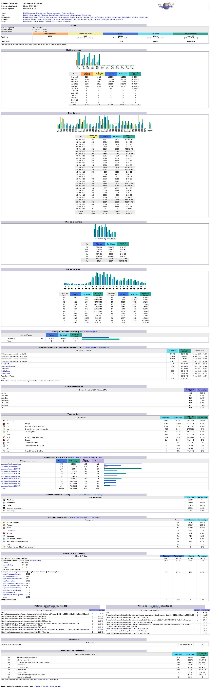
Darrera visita (86, 15)
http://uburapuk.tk (9, 592)
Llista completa (35, 15)
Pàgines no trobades (64, 21)
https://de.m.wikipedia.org (12, 590)
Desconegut (117, 17)
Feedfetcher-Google (8, 366)
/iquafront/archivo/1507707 (10, 486)
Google (5, 562)
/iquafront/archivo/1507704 (10, 483)
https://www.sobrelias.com (12, 574)
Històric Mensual (29, 13)
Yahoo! (5, 567)
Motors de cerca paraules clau (112, 19)
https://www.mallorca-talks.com (13, 583)
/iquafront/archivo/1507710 (10, 471)
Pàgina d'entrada (76, 17)
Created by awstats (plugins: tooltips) (47, 686)
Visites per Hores (68, 13)
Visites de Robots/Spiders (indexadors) (55, 15)
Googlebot (5, 364)
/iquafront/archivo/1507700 (10, 474)
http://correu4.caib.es (10, 576)
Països (25, 15)
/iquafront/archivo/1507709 (10, 469)
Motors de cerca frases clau (90, 19)
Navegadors (126, 17)
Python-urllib (5, 373)
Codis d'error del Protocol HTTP (44, 21)
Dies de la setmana (53, 13)
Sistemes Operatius (97, 17)
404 (9, 662)
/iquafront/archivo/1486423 (10, 466)
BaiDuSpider (5, 371)
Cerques (77, 19)
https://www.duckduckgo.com (13, 595)
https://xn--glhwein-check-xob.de (14, 585)
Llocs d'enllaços (66, 19)
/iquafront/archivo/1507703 (10, 479)
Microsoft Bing (8, 565)
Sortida (86, 17)
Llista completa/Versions (82, 495)
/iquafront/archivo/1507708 (10, 476)
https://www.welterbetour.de (12, 578)
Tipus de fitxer (44, 17)
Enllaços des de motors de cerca (48, 19)
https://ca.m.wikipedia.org (12, 588)
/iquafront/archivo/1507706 (10, 481)
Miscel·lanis (27, 21)
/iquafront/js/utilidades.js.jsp (11, 464)
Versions (108, 17)
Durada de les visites (30, 17)
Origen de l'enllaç (29, 19)
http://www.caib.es (9, 581)
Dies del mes (40, 13)
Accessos (53, 17)
